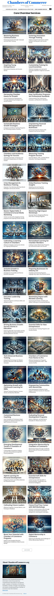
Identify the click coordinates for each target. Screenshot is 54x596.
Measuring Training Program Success (36, 154)
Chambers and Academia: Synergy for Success (13, 154)
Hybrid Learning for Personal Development (12, 477)
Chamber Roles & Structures (25, 9)
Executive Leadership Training (12, 298)
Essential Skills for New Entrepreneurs (38, 326)
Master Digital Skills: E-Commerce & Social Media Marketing (14, 213)
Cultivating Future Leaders (14, 505)
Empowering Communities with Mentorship (39, 386)
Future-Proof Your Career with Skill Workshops (38, 506)
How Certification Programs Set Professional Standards (39, 95)
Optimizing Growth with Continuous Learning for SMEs (13, 387)
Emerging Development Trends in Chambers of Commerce (13, 446)
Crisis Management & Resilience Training (12, 184)
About (24, 593)
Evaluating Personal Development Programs (38, 416)
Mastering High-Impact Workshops (38, 212)
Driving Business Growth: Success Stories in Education (13, 327)
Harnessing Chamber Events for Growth (12, 95)
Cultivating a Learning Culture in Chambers (12, 242)
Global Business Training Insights (38, 184)
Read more (5, 590)
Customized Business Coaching (12, 416)
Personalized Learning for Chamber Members (39, 242)
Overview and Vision (11, 9)
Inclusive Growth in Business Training (11, 270)
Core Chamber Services (41, 9)
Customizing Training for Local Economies (38, 66)
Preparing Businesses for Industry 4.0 (38, 270)
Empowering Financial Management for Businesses (37, 126)
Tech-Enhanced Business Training (13, 357)
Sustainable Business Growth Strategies (12, 125)
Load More (27, 550)
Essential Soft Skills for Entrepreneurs (37, 477)
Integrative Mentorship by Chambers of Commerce (39, 445)
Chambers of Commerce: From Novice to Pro (38, 357)
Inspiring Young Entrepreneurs (10, 66)
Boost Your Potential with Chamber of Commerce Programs (13, 536)
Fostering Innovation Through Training (37, 37)
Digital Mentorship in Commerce (37, 535)
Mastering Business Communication (11, 37)
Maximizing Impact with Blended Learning (38, 298)
